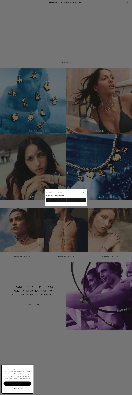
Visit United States (56, 200)
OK (17, 383)
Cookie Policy (7, 379)
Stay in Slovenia (76, 200)
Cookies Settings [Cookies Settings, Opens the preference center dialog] (17, 388)
